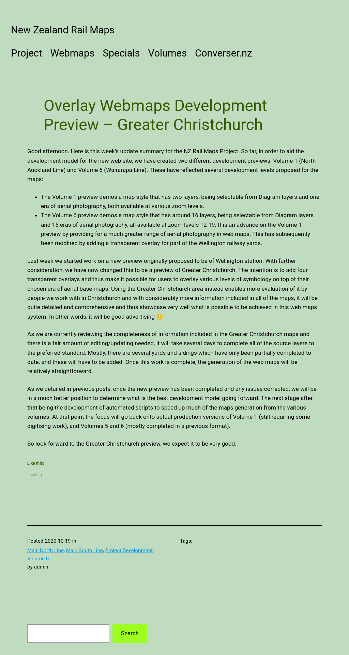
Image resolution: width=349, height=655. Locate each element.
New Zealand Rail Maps (63, 30)
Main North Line (45, 550)
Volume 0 (38, 559)
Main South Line (84, 550)
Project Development (129, 550)
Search (130, 633)
